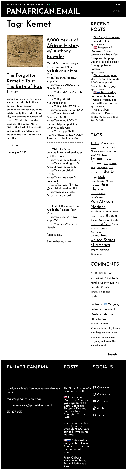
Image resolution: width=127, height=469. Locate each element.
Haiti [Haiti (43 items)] (93, 168)
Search (112, 354)
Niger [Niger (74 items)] (104, 184)
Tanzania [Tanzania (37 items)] (94, 228)
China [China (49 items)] (94, 151)
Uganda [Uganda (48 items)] (103, 228)
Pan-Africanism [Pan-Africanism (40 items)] (97, 197)
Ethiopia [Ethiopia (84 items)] (97, 158)
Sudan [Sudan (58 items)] (115, 224)
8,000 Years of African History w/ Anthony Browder (63, 48)
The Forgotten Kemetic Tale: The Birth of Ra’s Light (24, 83)
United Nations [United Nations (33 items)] (96, 232)
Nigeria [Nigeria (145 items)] (98, 189)
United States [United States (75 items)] (100, 235)
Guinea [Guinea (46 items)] (112, 164)
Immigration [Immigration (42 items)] (102, 168)
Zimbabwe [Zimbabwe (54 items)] (96, 254)
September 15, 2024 (59, 241)
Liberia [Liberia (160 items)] (108, 172)
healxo (95, 304)
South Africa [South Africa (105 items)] (100, 224)
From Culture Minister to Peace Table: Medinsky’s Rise (104, 113)
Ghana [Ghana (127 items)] (96, 163)
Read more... (14, 145)
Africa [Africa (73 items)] (95, 143)
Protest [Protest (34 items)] (115, 212)
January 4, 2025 (17, 152)
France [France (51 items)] (107, 159)
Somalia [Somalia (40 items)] (114, 220)
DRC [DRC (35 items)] (114, 151)
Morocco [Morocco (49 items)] (95, 185)
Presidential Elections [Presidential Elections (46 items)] (101, 212)
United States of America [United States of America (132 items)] (103, 242)
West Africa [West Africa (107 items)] (100, 250)
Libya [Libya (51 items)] (94, 177)
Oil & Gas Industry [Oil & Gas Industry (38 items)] (98, 194)
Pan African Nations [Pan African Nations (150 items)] (102, 204)
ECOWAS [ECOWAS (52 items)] (96, 155)
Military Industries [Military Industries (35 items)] (97, 181)
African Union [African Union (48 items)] (107, 144)
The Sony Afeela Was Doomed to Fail (77, 390)
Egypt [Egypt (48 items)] (105, 155)
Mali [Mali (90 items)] (101, 177)
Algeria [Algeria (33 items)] (93, 148)
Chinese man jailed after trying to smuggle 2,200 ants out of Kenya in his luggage (76, 429)
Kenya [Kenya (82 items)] (95, 172)
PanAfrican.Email (43, 11)
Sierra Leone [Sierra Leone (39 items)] (104, 220)
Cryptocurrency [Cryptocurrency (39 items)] (104, 151)
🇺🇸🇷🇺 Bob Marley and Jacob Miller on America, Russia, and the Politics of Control (77, 446)
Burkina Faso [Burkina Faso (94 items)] (107, 147)
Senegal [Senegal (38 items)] (94, 220)
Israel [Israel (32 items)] (111, 168)
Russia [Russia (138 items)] (111, 216)
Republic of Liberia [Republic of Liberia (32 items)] (97, 216)
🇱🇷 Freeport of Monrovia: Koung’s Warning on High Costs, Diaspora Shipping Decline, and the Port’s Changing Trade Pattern (105, 58)
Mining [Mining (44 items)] (109, 181)
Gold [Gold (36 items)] (106, 164)
